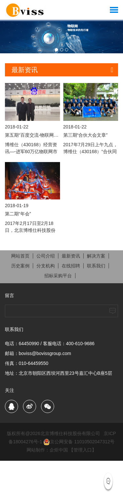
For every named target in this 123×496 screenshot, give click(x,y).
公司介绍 (45, 256)
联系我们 (96, 265)
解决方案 (96, 256)
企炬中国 (59, 450)
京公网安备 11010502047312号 (78, 441)
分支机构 (45, 265)
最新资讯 (71, 256)
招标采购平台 (58, 275)
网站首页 (20, 256)
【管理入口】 (82, 450)
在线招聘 (71, 265)
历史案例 (20, 265)
